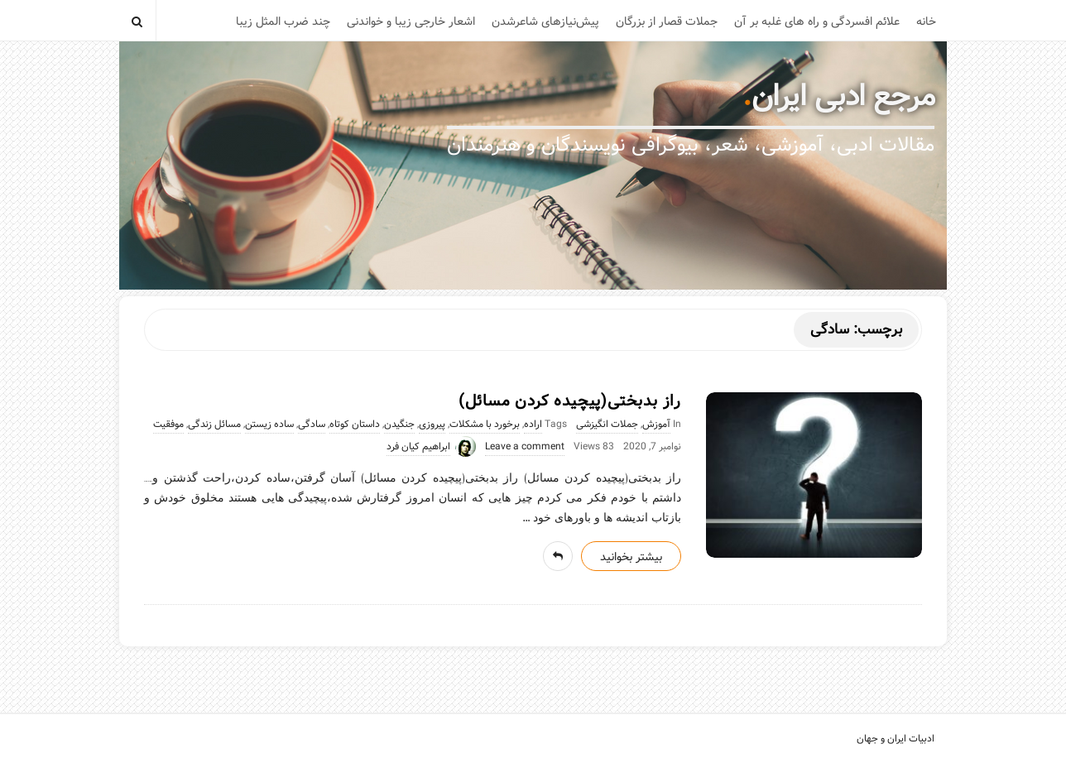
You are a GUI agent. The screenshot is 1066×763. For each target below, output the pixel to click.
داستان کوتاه (354, 424)
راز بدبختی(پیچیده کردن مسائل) (570, 401)
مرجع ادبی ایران (843, 97)
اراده (533, 424)
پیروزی (432, 424)
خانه (926, 21)
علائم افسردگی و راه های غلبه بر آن (817, 21)
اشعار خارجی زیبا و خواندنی (411, 21)
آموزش (656, 424)
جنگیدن (399, 424)
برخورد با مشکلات (484, 424)
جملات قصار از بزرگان (667, 21)
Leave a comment (524, 446)
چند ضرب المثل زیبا (283, 21)
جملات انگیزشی (607, 424)
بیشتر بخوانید (631, 557)
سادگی (311, 424)
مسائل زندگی (214, 424)
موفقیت (168, 424)
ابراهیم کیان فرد (418, 446)
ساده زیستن (269, 424)
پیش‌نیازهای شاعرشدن (545, 21)
